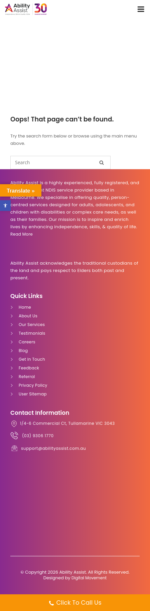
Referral (27, 376)
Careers (27, 342)
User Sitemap (33, 394)
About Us (28, 316)
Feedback (29, 368)
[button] (5, 205)
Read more (21, 234)
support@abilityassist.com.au (53, 448)
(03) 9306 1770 (38, 435)
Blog (23, 350)
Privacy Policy (33, 385)
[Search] (102, 162)
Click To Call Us (74, 603)
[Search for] (60, 162)
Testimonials (32, 333)
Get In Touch (32, 359)
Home (25, 307)
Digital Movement (89, 578)
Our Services (32, 324)
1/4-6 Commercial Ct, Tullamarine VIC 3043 (67, 423)
